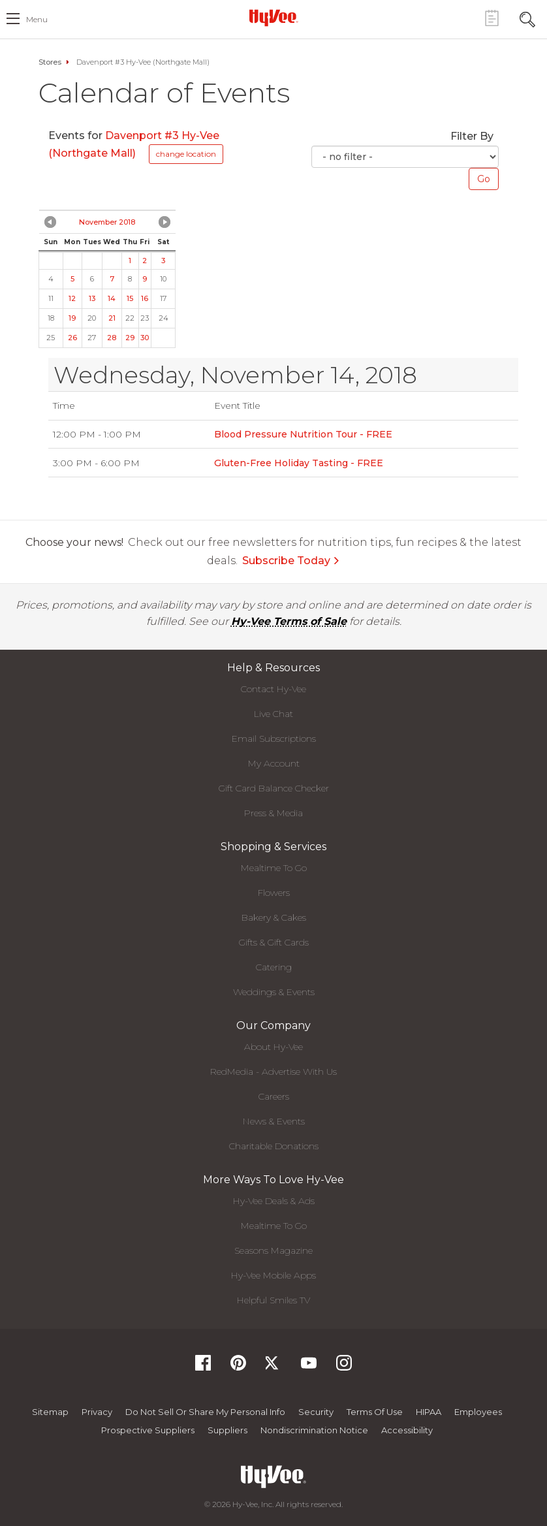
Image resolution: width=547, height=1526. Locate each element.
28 (111, 337)
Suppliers (227, 1430)
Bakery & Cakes (274, 917)
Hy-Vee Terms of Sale (289, 621)
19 (72, 318)
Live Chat (273, 714)
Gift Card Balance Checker (274, 788)
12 (72, 298)
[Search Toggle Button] (527, 18)
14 (112, 298)
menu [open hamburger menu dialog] (37, 19)
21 (112, 318)
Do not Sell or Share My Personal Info (205, 1412)
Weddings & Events (274, 992)
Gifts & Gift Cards (274, 942)
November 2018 (107, 222)
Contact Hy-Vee (273, 689)
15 (130, 298)
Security (316, 1412)
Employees (478, 1412)
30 (144, 337)
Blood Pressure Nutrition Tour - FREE (303, 434)
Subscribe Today (291, 560)
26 (72, 337)
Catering (274, 967)
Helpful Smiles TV (273, 1300)
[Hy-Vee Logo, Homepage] (273, 17)
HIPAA (428, 1412)
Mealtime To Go (274, 868)
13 (92, 298)
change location (186, 154)
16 (144, 298)
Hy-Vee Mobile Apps (273, 1275)
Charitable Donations (274, 1146)
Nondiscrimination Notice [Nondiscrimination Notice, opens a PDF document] (314, 1430)
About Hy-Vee (273, 1047)
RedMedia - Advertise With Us (273, 1071)
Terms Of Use (375, 1412)
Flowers (274, 892)
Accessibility (407, 1430)
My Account (274, 763)
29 (129, 337)
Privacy (97, 1412)
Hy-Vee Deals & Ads (274, 1201)
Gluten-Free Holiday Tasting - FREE (298, 463)
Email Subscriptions (274, 738)
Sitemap (50, 1412)
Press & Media (273, 813)
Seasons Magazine (273, 1250)
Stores (50, 62)
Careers (273, 1096)
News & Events (274, 1121)
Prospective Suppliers (148, 1430)
